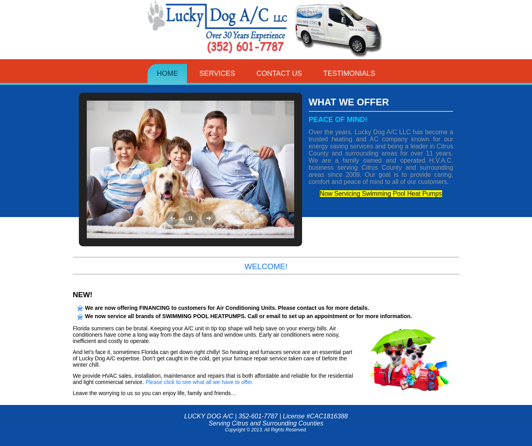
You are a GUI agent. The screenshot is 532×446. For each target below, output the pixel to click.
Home (167, 73)
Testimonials (349, 73)
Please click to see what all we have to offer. (200, 382)
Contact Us (279, 73)
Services (217, 73)
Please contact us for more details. (323, 308)
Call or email (264, 316)
